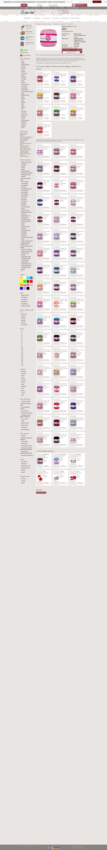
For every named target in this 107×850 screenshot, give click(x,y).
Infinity (22, 80)
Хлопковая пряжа (25, 267)
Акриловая (24, 163)
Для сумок (23, 199)
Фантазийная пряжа (26, 265)
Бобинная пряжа (25, 171)
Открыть (46, 465)
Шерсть (23, 269)
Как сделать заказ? (35, 7)
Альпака (23, 165)
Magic (22, 96)
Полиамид (23, 233)
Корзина (81, 4)
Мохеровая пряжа (25, 219)
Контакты (61, 7)
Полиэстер (24, 235)
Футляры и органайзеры (24, 156)
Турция (23, 392)
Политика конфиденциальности (77, 846)
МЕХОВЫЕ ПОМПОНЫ (25, 145)
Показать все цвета (71, 52)
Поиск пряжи (42, 11)
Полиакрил (24, 231)
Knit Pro (23, 82)
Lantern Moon (24, 89)
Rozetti (23, 105)
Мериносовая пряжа (26, 212)
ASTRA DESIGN (25, 64)
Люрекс (23, 208)
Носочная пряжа (25, 226)
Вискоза (23, 176)
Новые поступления (75, 18)
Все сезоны (24, 461)
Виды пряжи (37, 18)
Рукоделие (24, 427)
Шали (22, 420)
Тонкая (23, 482)
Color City (23, 68)
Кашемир (23, 203)
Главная (26, 7)
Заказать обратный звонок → (64, 12)
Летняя (23, 472)
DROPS (23, 71)
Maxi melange (63, 454)
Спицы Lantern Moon (24, 139)
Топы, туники (24, 418)
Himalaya (23, 77)
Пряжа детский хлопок (27, 240)
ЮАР (22, 395)
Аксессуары (55, 18)
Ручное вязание (25, 429)
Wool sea (23, 116)
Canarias (62, 471)
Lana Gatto (24, 86)
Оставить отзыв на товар (41, 492)
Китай (22, 384)
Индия (22, 377)
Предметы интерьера (26, 412)
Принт (22, 239)
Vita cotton (23, 111)
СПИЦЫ (21, 135)
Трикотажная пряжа (26, 263)
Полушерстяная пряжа (27, 237)
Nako (22, 100)
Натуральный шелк (26, 221)
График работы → (66, 11)
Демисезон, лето (25, 467)
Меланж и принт (25, 210)
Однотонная (24, 443)
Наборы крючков (23, 134)
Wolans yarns (24, 114)
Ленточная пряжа (25, 206)
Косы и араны (24, 410)
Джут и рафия (24, 181)
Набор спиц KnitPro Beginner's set (26, 136)
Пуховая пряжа (25, 253)
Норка (22, 224)
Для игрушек (24, 183)
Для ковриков (24, 185)
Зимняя (23, 470)
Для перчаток (24, 190)
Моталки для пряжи (24, 133)
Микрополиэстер (25, 215)
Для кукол (23, 187)
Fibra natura (24, 73)
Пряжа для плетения (26, 249)
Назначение (46, 18)
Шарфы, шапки (25, 423)
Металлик (23, 213)
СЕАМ (22, 127)
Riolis (22, 104)
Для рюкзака (24, 192)
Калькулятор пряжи (30, 42)
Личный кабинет (29, 31)
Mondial (23, 98)
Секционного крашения (27, 455)
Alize (22, 61)
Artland (23, 62)
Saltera (23, 107)
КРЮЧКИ (22, 142)
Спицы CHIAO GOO (24, 147)
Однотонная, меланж (26, 445)
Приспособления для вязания (25, 149)
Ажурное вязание (25, 401)
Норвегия (23, 386)
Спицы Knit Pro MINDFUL (25, 138)
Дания (22, 375)
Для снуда (23, 197)
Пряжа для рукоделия (26, 251)
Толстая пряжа (25, 260)
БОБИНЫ (23, 122)
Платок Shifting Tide (53, 5)
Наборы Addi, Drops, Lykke (25, 148)
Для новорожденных (26, 188)
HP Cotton (23, 79)
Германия (23, 373)
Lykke (22, 93)
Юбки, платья (24, 425)
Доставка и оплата (47, 7)
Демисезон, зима (25, 465)
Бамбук (23, 169)
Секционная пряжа (26, 256)
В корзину (46, 83)
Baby (44, 471)
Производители (27, 18)
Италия (23, 382)
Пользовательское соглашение (77, 847)
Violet (78, 471)
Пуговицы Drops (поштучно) (25, 153)
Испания (23, 380)
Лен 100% (23, 204)
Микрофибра (24, 217)
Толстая (23, 480)
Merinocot (79, 454)
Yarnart (23, 118)
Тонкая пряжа (24, 262)
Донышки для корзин (24, 151)
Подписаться (46, 156)
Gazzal (23, 75)
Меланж (23, 435)
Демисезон (24, 463)
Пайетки (23, 228)
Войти (24, 5)
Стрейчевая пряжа (26, 258)
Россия (23, 390)
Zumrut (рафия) (25, 120)
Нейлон (23, 222)
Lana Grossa (24, 88)
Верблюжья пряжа (26, 174)
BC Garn (23, 66)
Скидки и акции (29, 25)
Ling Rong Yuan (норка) (27, 91)
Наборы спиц (22, 154)
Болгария (23, 371)
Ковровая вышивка (23, 140)
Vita (22, 109)
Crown (22, 70)
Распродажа (65, 18)
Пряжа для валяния (26, 162)
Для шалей (24, 201)
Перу (22, 388)
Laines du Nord (25, 84)
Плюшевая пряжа (25, 230)
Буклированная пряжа (26, 172)
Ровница (23, 254)
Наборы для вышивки (24, 152)
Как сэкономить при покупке (73, 7)
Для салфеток (24, 194)
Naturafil (23, 102)
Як (22, 271)
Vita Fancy (23, 113)
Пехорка (23, 125)
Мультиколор (24, 441)
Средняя (23, 478)
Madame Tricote (25, 95)
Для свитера (24, 195)
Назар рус (23, 123)
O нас (55, 7)
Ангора (23, 167)
